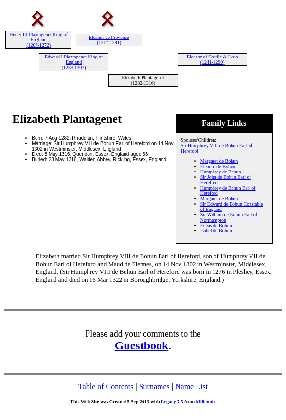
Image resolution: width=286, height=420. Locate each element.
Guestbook (142, 345)
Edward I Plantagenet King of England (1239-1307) (74, 62)
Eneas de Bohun (216, 225)
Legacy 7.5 (172, 401)
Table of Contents (106, 386)
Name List (191, 386)
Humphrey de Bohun (220, 171)
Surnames (154, 386)
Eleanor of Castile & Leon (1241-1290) (212, 59)
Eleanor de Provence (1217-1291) (109, 40)
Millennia (205, 401)
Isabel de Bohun (216, 230)
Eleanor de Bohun (217, 166)
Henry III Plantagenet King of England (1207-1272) (38, 40)
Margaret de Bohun (219, 161)
